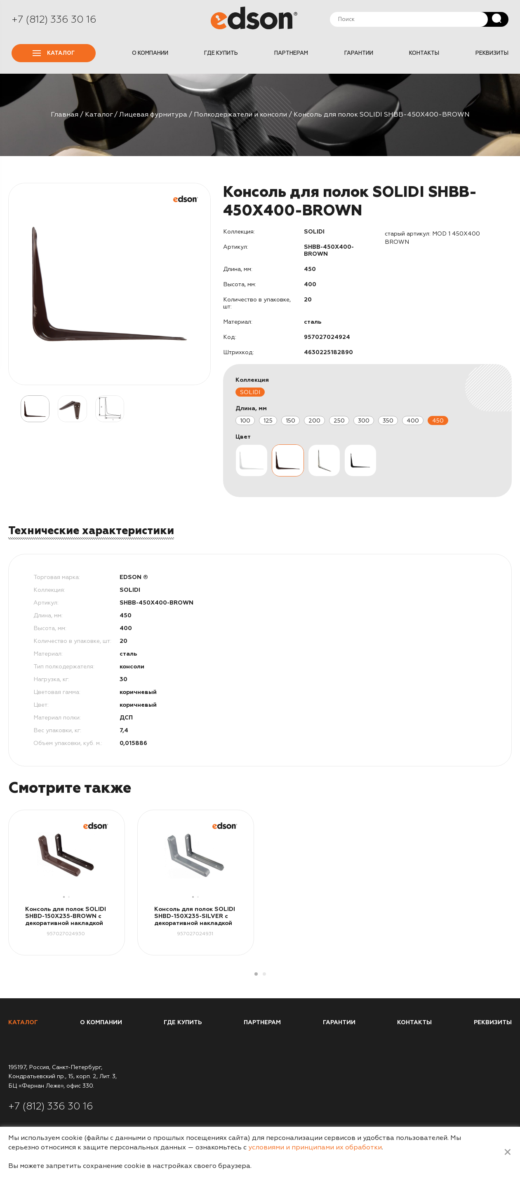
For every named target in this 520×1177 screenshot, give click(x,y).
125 (268, 420)
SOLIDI (250, 392)
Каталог (54, 53)
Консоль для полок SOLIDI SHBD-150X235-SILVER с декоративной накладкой (194, 916)
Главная (64, 114)
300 (363, 420)
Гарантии (358, 53)
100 (245, 420)
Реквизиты (491, 53)
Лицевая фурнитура (153, 114)
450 (438, 420)
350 (388, 420)
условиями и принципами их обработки (315, 1147)
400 (413, 420)
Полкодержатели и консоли (240, 114)
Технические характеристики (91, 530)
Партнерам (291, 53)
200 (314, 420)
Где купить (221, 53)
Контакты (424, 53)
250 (339, 420)
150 (290, 420)
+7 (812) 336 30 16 (54, 19)
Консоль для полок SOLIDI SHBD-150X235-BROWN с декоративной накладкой (65, 916)
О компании (150, 53)
